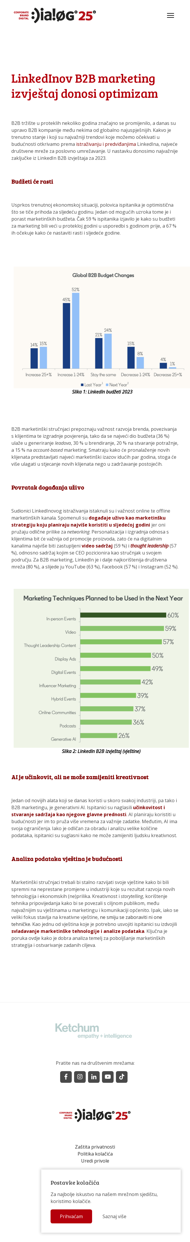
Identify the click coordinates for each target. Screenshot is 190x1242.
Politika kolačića (95, 1154)
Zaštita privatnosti (95, 1147)
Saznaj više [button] (109, 1217)
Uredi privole (95, 1161)
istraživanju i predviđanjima (106, 144)
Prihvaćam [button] (66, 1217)
